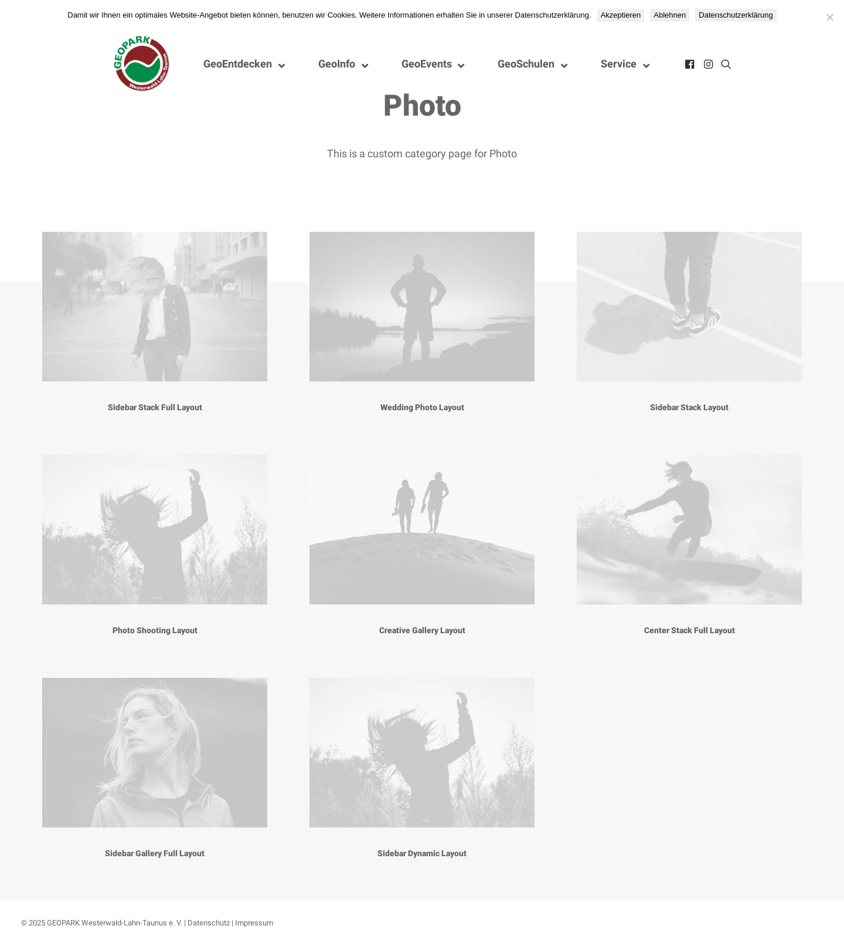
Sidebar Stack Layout (689, 407)
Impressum (254, 922)
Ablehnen (670, 15)
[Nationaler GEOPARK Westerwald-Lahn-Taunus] (142, 64)
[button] (690, 64)
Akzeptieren (621, 15)
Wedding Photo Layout (422, 407)
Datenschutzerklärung (735, 15)
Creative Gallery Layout (422, 630)
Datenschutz (209, 922)
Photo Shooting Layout (155, 630)
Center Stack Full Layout (689, 630)
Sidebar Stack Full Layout (155, 407)
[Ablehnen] (829, 17)
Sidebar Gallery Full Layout (155, 853)
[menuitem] (690, 64)
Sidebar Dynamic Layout (422, 853)
